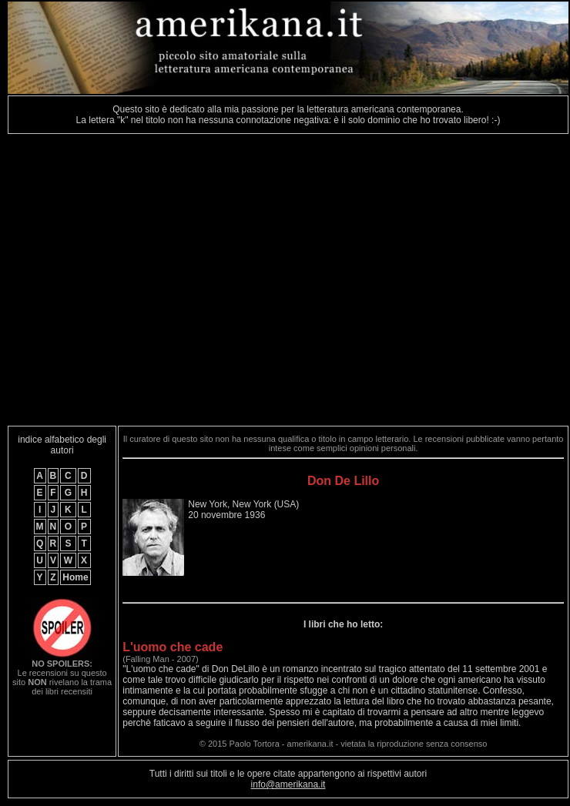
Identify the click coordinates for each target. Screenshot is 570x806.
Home (75, 577)
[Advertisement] (144, 279)
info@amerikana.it (288, 784)
